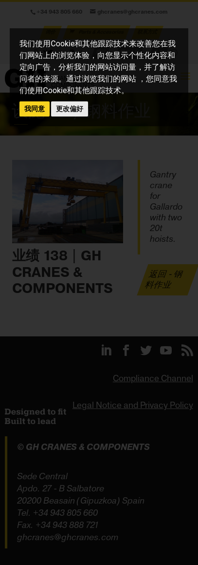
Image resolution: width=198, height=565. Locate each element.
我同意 (34, 109)
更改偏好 (69, 109)
